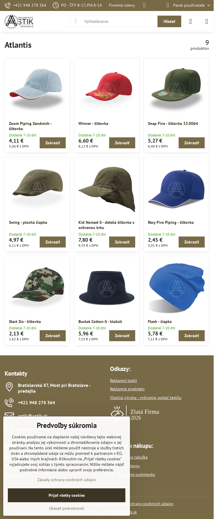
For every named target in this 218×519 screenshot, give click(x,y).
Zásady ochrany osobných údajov (144, 503)
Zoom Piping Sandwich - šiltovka (30, 126)
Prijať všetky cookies (67, 495)
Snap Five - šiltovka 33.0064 (173, 123)
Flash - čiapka (160, 321)
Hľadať (169, 21)
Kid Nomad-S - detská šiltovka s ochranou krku (106, 225)
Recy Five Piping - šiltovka (171, 222)
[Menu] (207, 21)
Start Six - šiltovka (25, 321)
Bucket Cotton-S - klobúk (100, 321)
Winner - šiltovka (93, 123)
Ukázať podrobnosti (66, 508)
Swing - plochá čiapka (28, 222)
